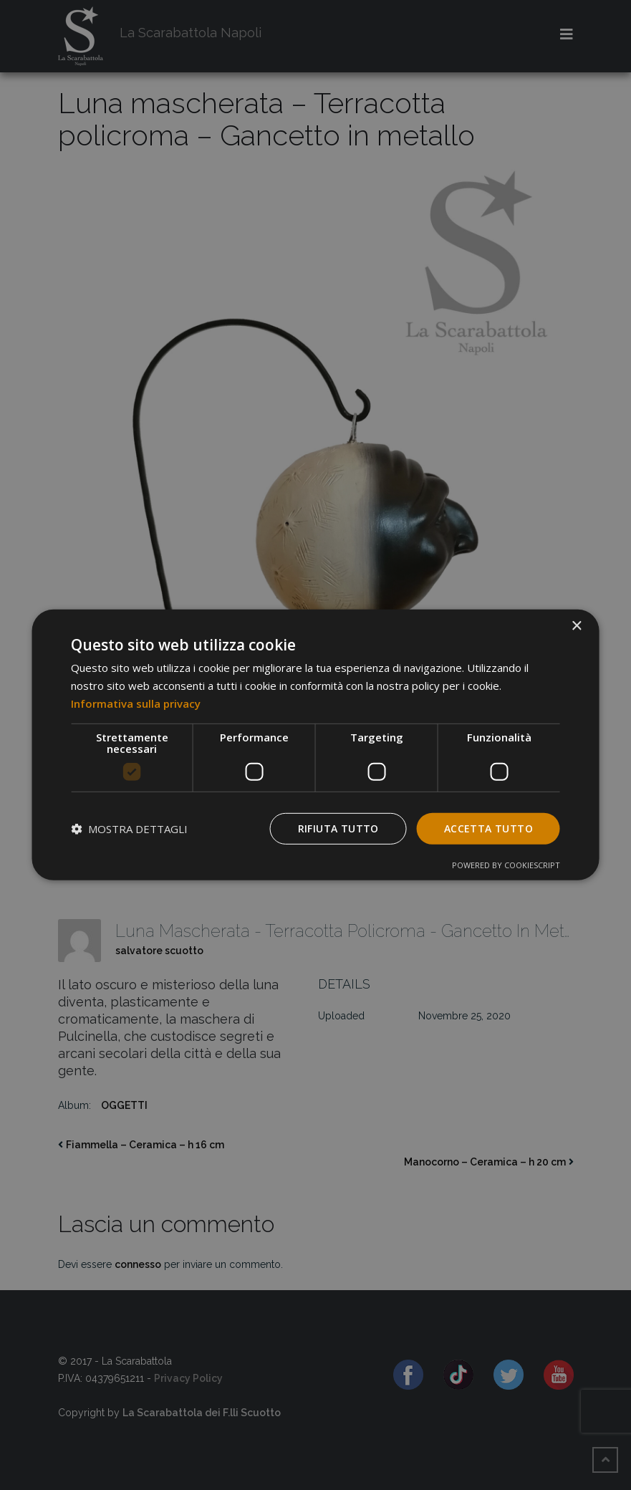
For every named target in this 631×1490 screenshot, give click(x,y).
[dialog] (315, 745)
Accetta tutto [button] (488, 828)
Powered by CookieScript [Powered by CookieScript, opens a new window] (506, 865)
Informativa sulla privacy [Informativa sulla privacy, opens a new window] (136, 703)
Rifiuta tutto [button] (338, 828)
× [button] (576, 626)
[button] (129, 828)
